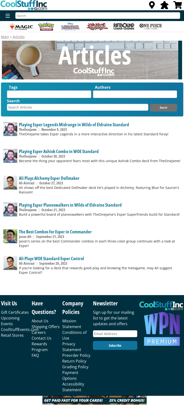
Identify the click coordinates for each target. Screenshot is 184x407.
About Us (40, 321)
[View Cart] (177, 6)
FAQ (35, 355)
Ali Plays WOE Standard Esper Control (51, 258)
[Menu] (6, 16)
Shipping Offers (46, 326)
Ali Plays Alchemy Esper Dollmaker (49, 178)
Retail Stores (12, 335)
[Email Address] (115, 333)
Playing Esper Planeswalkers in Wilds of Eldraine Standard (70, 205)
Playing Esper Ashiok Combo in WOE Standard (59, 151)
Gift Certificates (15, 312)
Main (5, 36)
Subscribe (115, 345)
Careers (39, 332)
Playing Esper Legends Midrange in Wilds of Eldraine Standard (74, 124)
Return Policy (74, 361)
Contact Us (42, 338)
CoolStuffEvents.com (20, 329)
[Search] (97, 15)
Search (13, 101)
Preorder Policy (76, 355)
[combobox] (49, 94)
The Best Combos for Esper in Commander (55, 231)
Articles (19, 36)
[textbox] (9, 95)
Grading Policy (75, 366)
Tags (13, 87)
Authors (102, 87)
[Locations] (152, 6)
